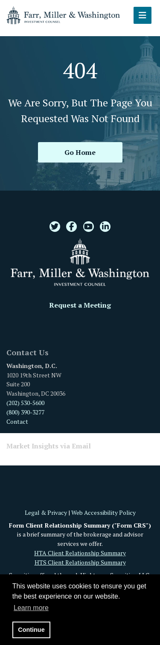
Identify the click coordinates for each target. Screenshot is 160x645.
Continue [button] (31, 629)
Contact (17, 421)
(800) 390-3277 (25, 412)
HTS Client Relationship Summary (80, 562)
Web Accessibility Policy (103, 512)
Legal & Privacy (46, 512)
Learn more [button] (31, 607)
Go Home (80, 152)
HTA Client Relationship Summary (80, 553)
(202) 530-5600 (25, 403)
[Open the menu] (142, 15)
